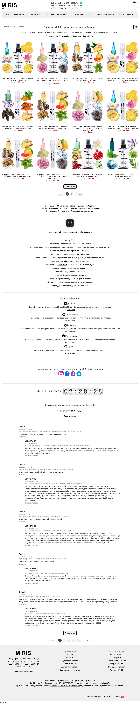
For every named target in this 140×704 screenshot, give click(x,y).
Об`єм (113, 32)
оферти (54, 686)
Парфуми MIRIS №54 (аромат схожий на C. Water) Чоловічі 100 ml (122, 175)
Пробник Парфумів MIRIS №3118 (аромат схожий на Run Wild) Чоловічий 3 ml (17, 127)
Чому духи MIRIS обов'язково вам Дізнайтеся (70, 208)
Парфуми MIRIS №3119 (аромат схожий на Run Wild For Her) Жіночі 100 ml (87, 175)
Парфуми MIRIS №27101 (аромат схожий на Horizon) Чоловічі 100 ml (88, 79)
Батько (35, 456)
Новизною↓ (77, 36)
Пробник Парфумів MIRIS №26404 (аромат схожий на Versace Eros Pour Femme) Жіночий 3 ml (53, 431)
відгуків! (82, 275)
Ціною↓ (85, 36)
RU (3, 8)
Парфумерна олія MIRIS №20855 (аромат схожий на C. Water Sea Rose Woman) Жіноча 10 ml (52, 176)
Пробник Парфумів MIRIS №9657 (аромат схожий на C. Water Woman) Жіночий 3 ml (122, 79)
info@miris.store (23, 667)
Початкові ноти (76, 32)
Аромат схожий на (45, 32)
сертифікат (64, 261)
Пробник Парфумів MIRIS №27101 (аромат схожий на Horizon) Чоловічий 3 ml (52, 127)
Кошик (135, 2)
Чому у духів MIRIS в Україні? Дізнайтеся (70, 206)
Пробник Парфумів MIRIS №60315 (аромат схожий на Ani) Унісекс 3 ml (46, 516)
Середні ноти (90, 32)
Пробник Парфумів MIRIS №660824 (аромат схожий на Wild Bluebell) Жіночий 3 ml (49, 469)
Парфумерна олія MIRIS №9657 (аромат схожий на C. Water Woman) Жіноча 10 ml (122, 127)
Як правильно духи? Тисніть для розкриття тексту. (70, 211)
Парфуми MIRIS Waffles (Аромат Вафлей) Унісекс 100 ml (41, 596)
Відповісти (22, 437)
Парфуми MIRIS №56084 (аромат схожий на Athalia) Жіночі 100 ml (44, 559)
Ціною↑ (91, 36)
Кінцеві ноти (103, 32)
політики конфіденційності (69, 686)
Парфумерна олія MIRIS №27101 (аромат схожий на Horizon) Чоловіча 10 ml (17, 175)
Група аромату (61, 32)
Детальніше (70, 310)
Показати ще (70, 186)
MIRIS (84, 268)
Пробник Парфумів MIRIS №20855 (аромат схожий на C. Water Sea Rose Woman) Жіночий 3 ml (87, 128)
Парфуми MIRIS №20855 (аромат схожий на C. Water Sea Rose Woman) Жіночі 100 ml (52, 80)
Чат (79, 3)
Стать (32, 32)
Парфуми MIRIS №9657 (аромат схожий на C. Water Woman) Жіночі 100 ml (17, 79)
